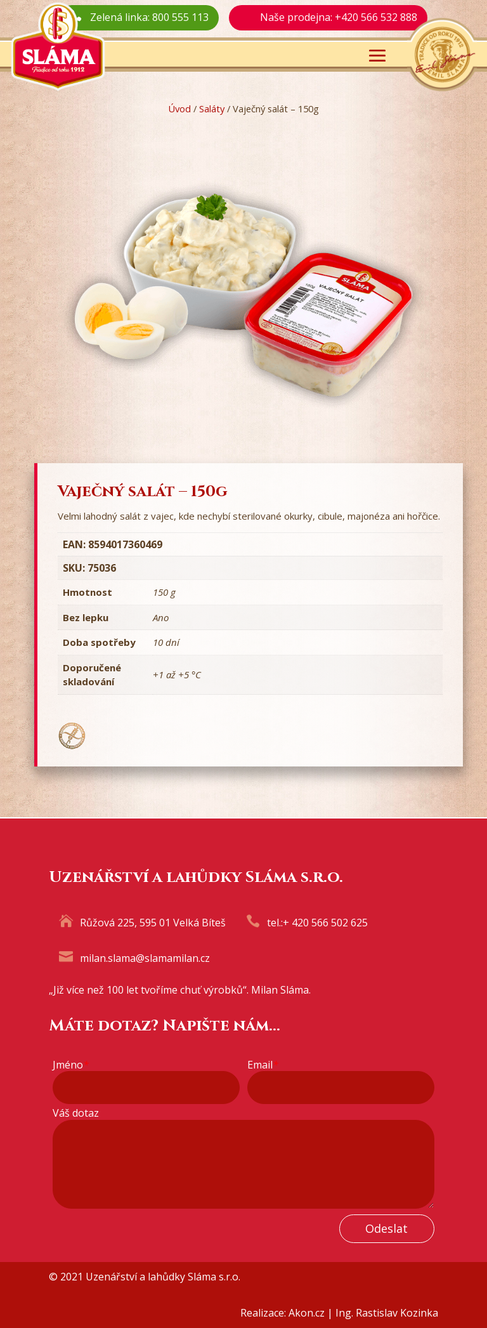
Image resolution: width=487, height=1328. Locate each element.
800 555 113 (180, 17)
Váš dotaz (76, 1113)
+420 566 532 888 (376, 17)
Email (262, 1065)
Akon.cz (307, 1313)
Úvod (179, 108)
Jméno (71, 1065)
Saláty (211, 108)
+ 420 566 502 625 (325, 923)
